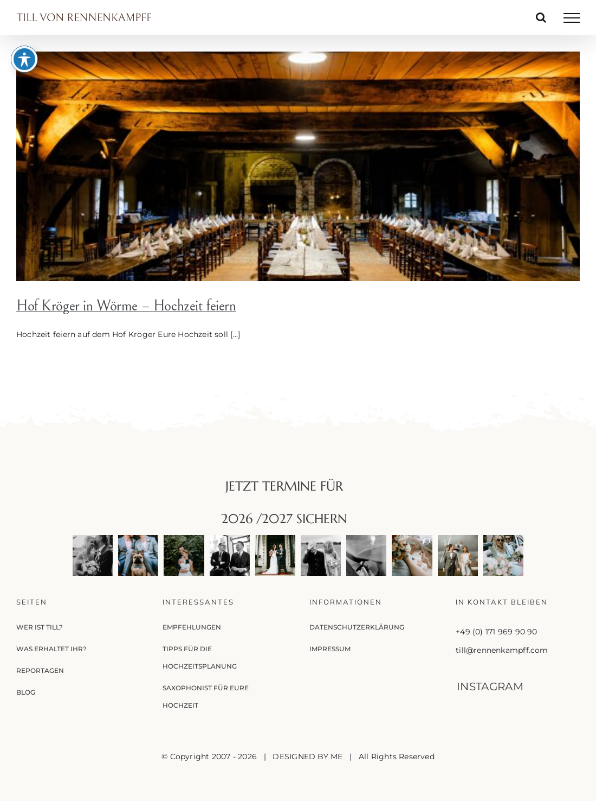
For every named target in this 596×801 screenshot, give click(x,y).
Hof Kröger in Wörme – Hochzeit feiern (126, 306)
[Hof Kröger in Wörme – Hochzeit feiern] (298, 166)
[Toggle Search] (541, 17)
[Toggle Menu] (571, 18)
